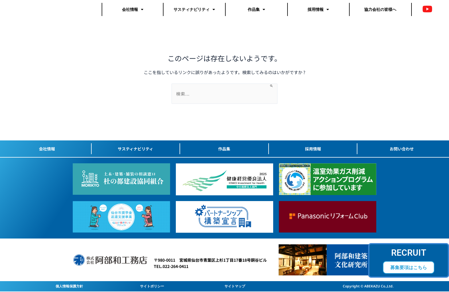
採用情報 (318, 11)
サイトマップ (234, 286)
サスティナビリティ (194, 11)
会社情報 (132, 11)
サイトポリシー (152, 286)
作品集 (256, 11)
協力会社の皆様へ (380, 11)
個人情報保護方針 (69, 286)
